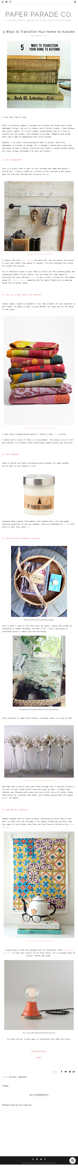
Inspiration (22, 1084)
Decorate (13, 1084)
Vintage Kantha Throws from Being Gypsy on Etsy (39, 435)
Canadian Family (19, 288)
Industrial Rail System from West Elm (39, 261)
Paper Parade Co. (39, 18)
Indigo (67, 532)
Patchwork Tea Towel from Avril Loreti (39, 948)
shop (56, 442)
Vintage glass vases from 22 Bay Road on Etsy (39, 788)
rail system (26, 268)
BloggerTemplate (51, 1170)
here (32, 285)
